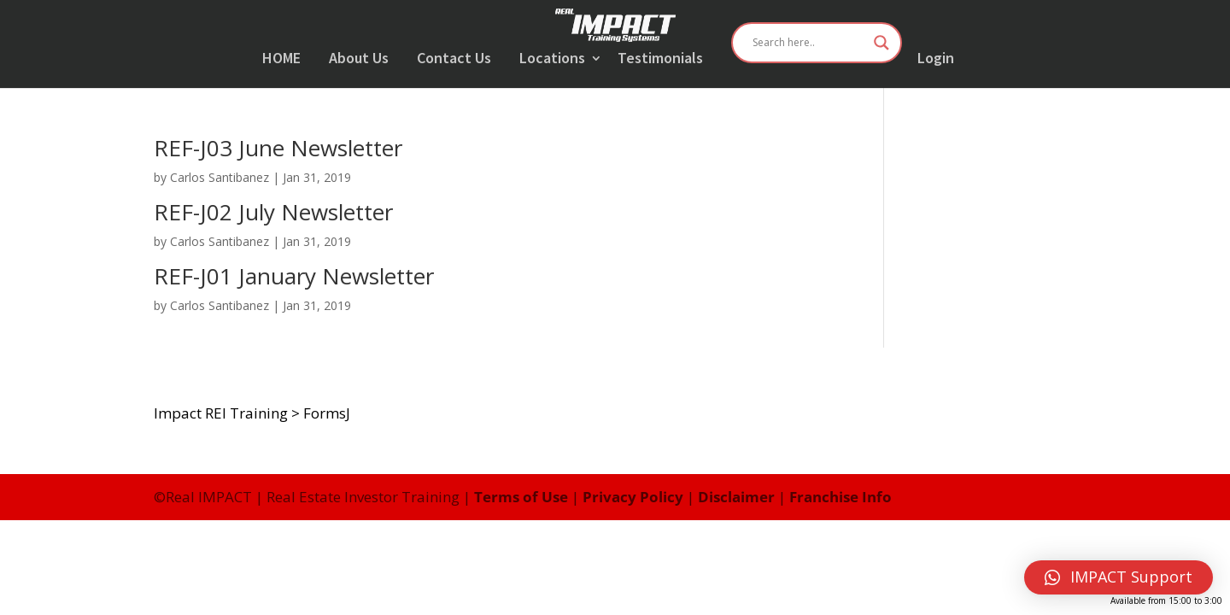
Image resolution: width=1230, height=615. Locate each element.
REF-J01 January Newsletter (294, 276)
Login (935, 58)
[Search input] (809, 43)
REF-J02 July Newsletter (273, 211)
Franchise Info (840, 497)
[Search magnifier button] (881, 43)
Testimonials (660, 58)
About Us (359, 58)
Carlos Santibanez (219, 177)
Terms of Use (521, 497)
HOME (281, 58)
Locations (552, 58)
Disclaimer (736, 497)
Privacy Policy (633, 497)
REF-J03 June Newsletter (278, 147)
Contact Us (454, 58)
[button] (1118, 577)
